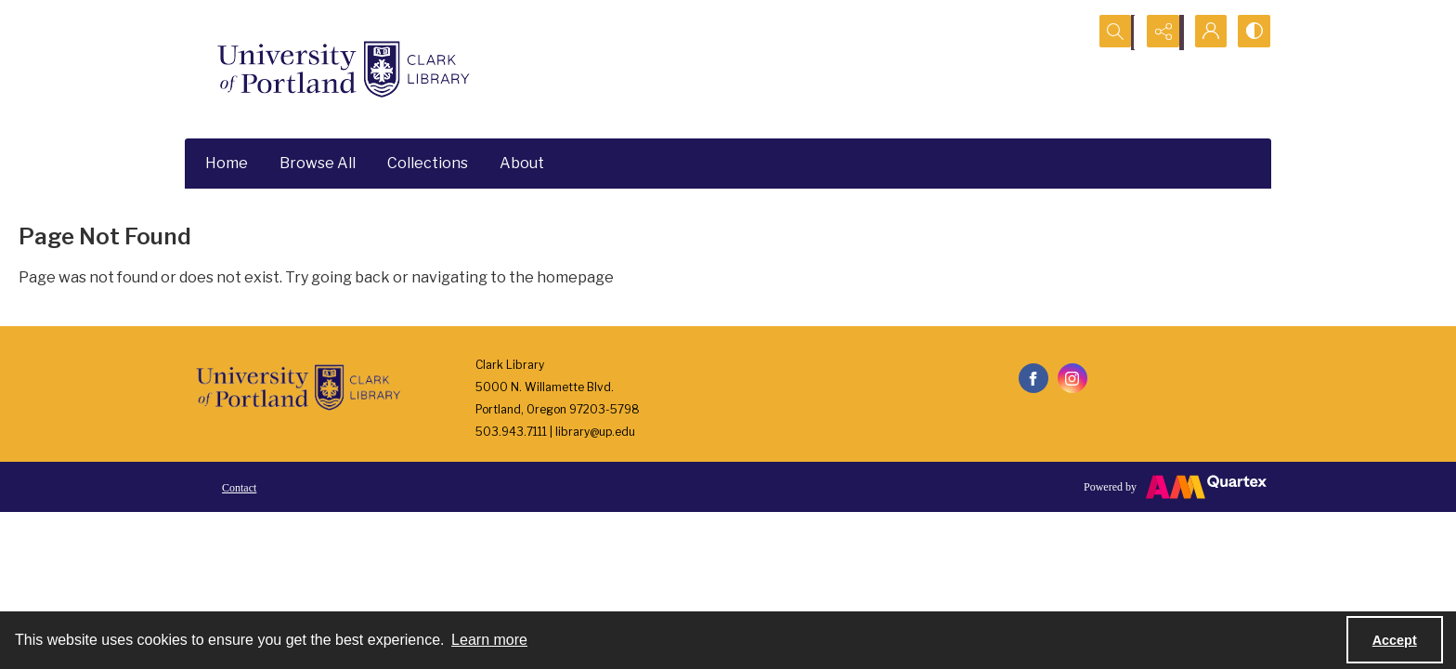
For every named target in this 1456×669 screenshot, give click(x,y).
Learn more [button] (489, 640)
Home (226, 163)
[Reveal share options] (1159, 32)
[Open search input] (1113, 32)
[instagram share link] (1072, 378)
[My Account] (1206, 32)
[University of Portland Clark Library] (342, 69)
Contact (239, 487)
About (522, 163)
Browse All (318, 163)
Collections (427, 163)
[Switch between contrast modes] (1252, 32)
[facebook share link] (1033, 378)
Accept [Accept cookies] (1394, 640)
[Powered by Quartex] (1175, 487)
